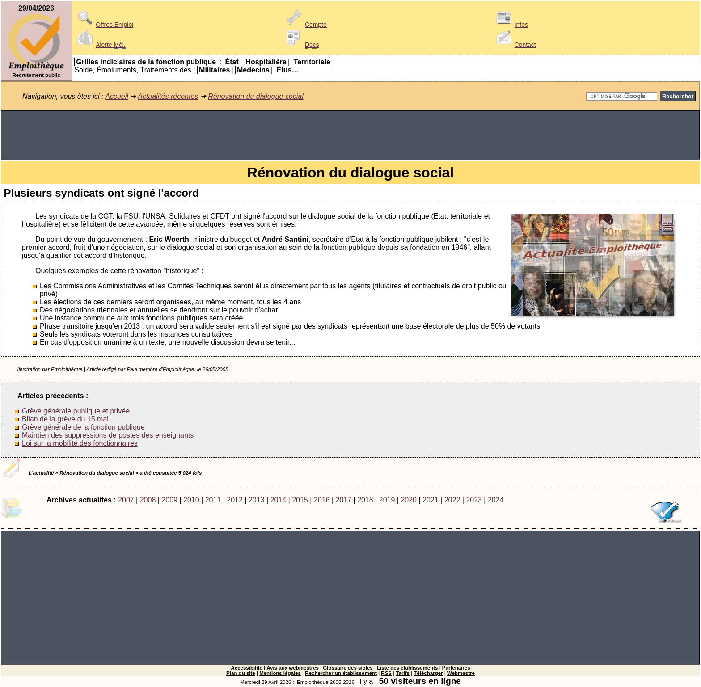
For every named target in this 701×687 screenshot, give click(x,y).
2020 (409, 500)
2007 (126, 500)
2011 (213, 500)
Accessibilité (246, 667)
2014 (278, 500)
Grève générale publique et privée (76, 411)
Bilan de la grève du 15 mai (65, 419)
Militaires (214, 70)
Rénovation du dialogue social (255, 96)
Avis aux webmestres (292, 667)
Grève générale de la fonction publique (83, 427)
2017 (343, 500)
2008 (148, 500)
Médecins (253, 70)
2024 (496, 500)
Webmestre (461, 673)
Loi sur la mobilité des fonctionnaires (80, 443)
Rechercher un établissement (341, 673)
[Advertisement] (350, 135)
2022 (452, 500)
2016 (322, 500)
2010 (191, 500)
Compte (305, 24)
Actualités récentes (168, 96)
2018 (365, 500)
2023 (474, 500)
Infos (510, 24)
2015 (300, 500)
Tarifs (403, 673)
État (232, 62)
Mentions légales (280, 673)
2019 (387, 500)
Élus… (288, 70)
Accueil (116, 96)
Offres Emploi (103, 24)
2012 (235, 500)
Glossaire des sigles (347, 667)
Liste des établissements (407, 667)
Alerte (99, 44)
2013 (257, 500)
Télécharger (428, 673)
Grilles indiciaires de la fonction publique (146, 62)
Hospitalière (266, 62)
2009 (169, 500)
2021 (430, 500)
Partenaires (456, 667)
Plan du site (240, 673)
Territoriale (312, 62)
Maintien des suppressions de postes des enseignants (108, 435)
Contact (514, 44)
